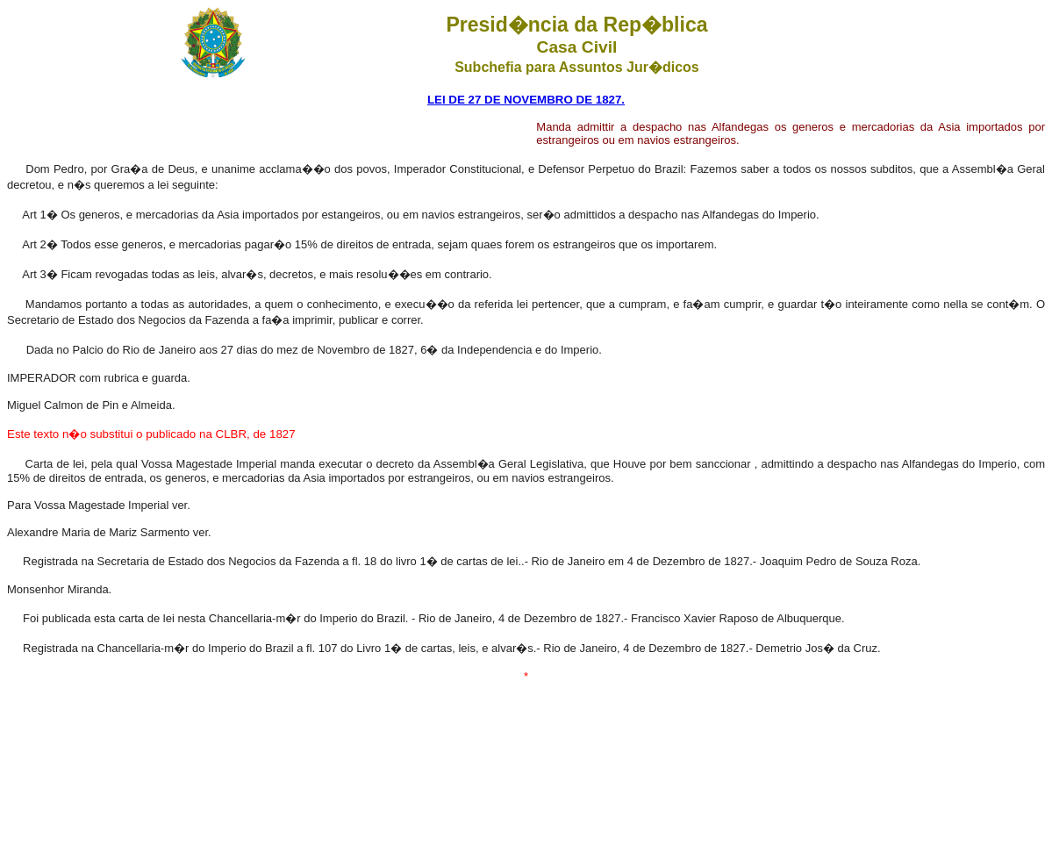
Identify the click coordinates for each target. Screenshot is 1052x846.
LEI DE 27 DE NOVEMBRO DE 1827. (526, 99)
